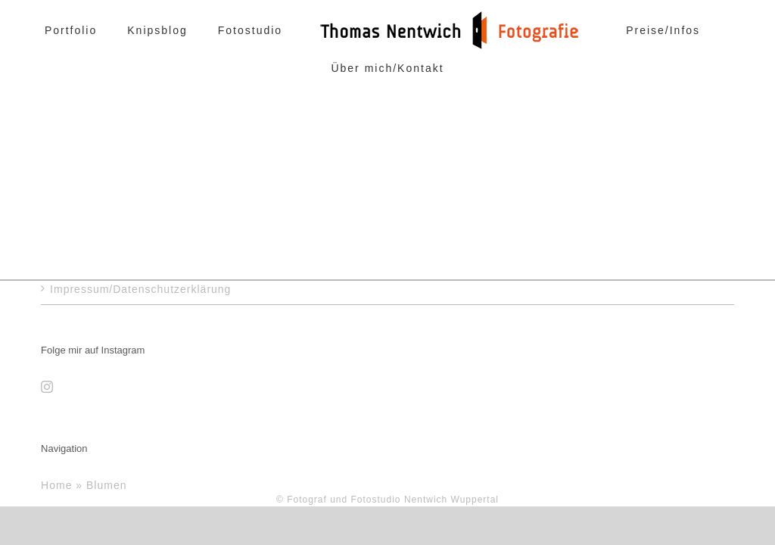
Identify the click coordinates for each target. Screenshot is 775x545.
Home (56, 485)
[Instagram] (47, 387)
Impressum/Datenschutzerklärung (140, 289)
